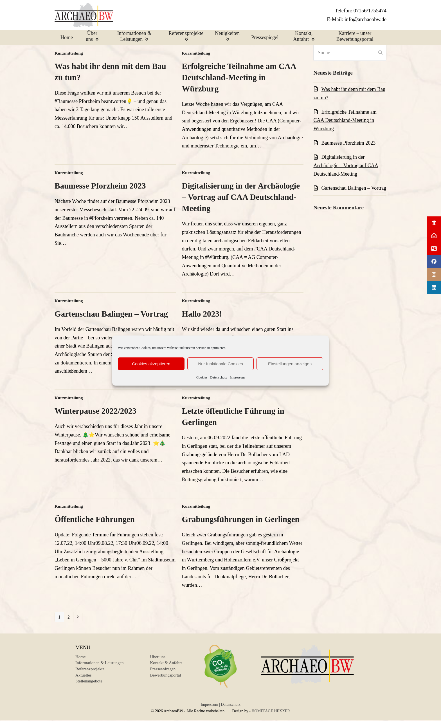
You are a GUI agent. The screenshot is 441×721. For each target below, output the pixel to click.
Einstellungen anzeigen (290, 363)
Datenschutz (218, 377)
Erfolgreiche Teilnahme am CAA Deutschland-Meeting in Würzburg (239, 78)
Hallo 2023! (202, 314)
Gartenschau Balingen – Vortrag (111, 314)
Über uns (158, 659)
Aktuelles (83, 677)
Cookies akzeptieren (151, 363)
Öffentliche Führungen (95, 520)
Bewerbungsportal (165, 677)
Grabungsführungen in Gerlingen (241, 520)
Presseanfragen (163, 671)
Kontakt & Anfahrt (166, 665)
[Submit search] (380, 53)
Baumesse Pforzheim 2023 (100, 186)
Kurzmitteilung (69, 53)
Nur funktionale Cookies (220, 363)
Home (80, 659)
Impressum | (210, 707)
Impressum (237, 377)
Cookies (201, 377)
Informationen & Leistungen (99, 665)
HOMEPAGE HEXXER (270, 713)
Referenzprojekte (89, 671)
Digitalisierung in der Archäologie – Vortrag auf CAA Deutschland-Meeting (241, 198)
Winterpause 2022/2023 (95, 411)
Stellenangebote (88, 683)
